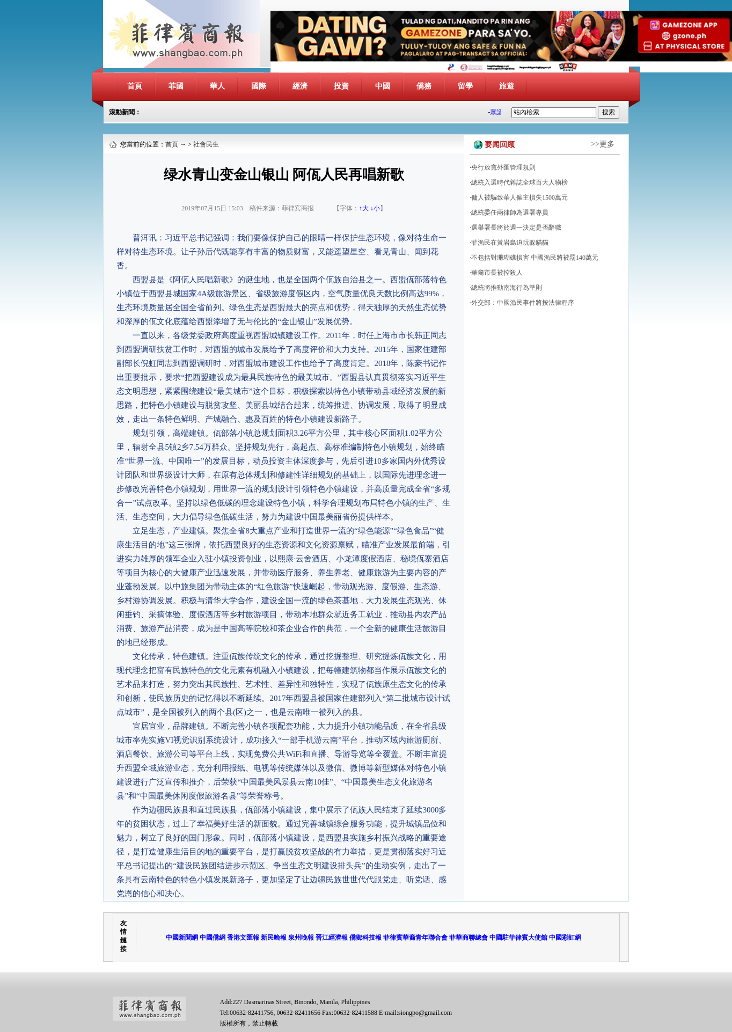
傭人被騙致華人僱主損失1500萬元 (519, 197)
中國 (382, 86)
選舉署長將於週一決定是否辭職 (516, 227)
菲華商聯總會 (468, 937)
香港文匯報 (243, 937)
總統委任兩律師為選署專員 (509, 212)
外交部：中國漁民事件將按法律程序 (522, 302)
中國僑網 (212, 937)
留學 (465, 86)
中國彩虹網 (565, 937)
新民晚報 (274, 937)
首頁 (134, 86)
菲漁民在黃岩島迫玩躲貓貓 (509, 242)
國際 (258, 86)
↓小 (375, 208)
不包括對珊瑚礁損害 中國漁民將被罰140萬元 (534, 257)
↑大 (364, 208)
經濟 (300, 86)
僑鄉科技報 (365, 937)
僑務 (423, 86)
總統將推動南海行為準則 (506, 287)
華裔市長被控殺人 (497, 272)
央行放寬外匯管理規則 (503, 167)
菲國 (176, 86)
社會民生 (206, 144)
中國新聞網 (182, 937)
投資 (341, 86)
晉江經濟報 (332, 937)
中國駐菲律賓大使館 (518, 937)
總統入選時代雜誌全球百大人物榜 (519, 182)
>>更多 (602, 144)
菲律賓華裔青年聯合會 (415, 937)
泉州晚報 (301, 937)
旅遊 (506, 86)
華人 (217, 86)
